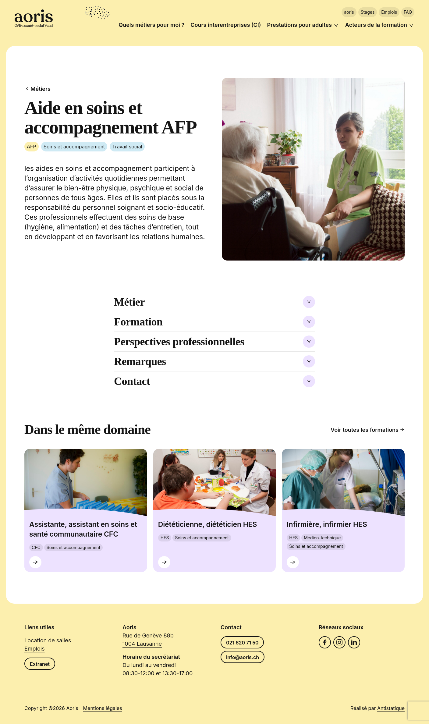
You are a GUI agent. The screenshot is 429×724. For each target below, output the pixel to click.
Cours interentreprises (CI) (225, 25)
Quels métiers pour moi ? (151, 25)
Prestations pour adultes (299, 25)
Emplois (389, 12)
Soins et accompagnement (74, 147)
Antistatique (391, 708)
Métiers (37, 89)
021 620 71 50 (242, 643)
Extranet (40, 664)
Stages (368, 12)
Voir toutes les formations (368, 430)
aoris (349, 12)
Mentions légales (102, 708)
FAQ (408, 12)
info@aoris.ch (242, 657)
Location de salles (47, 640)
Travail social (127, 147)
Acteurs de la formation (376, 25)
